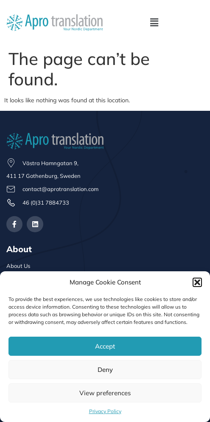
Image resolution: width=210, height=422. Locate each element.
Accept (105, 346)
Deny (105, 370)
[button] (197, 282)
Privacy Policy (105, 411)
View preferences (105, 393)
